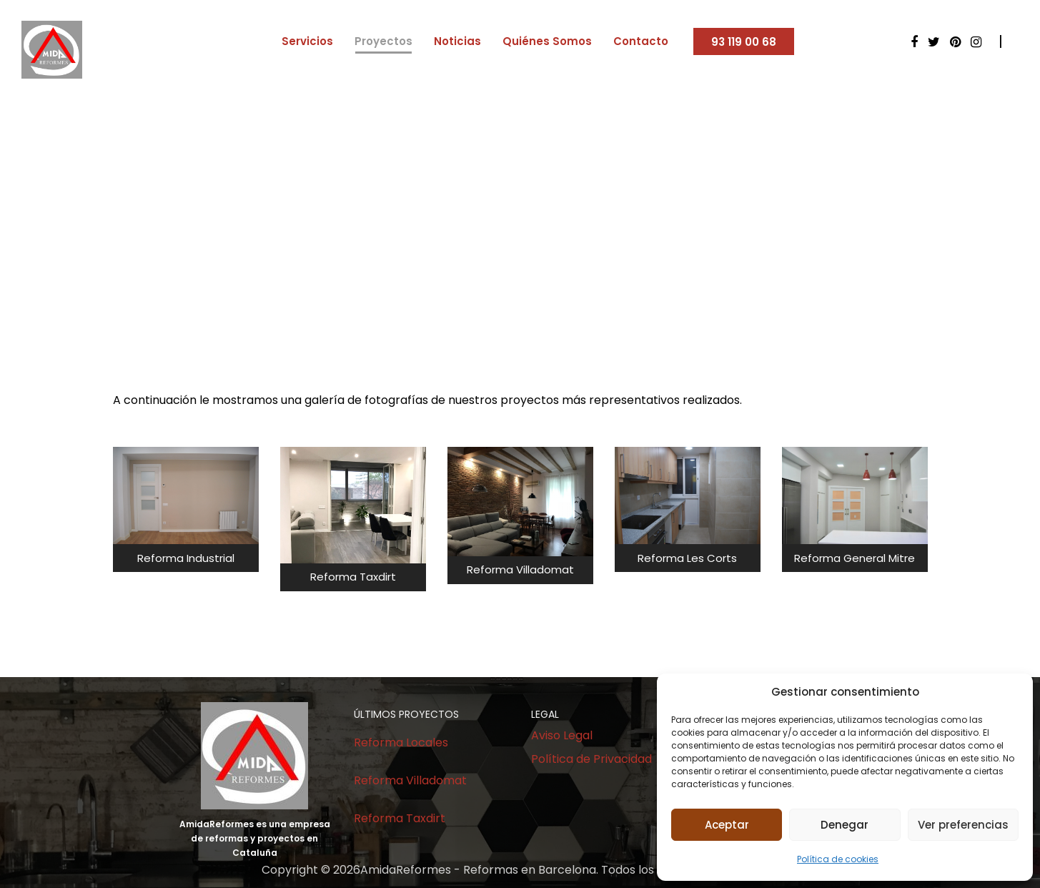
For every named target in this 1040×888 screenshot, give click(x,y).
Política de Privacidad (591, 759)
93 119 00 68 (743, 41)
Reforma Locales (401, 742)
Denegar (844, 824)
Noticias (457, 41)
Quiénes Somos (547, 41)
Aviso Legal (562, 735)
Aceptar (727, 824)
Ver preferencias (963, 824)
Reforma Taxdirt (399, 818)
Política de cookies (837, 859)
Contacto (640, 41)
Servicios (307, 41)
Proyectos (383, 41)
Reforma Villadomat (410, 780)
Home (478, 242)
